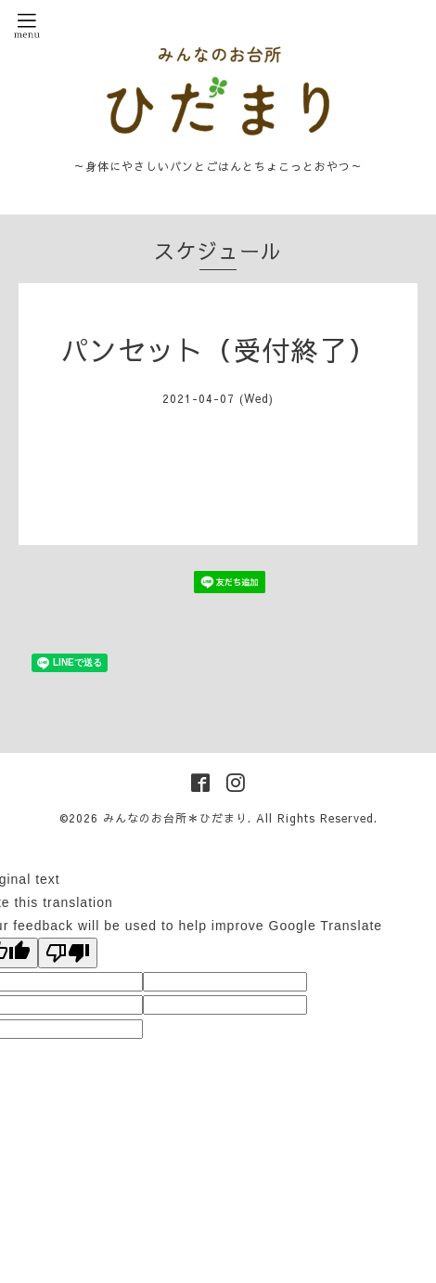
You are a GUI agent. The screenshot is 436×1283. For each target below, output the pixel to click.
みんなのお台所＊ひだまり (175, 817)
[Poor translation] (67, 953)
